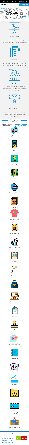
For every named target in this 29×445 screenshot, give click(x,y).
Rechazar (24, 438)
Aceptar (18, 438)
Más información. (9, 442)
